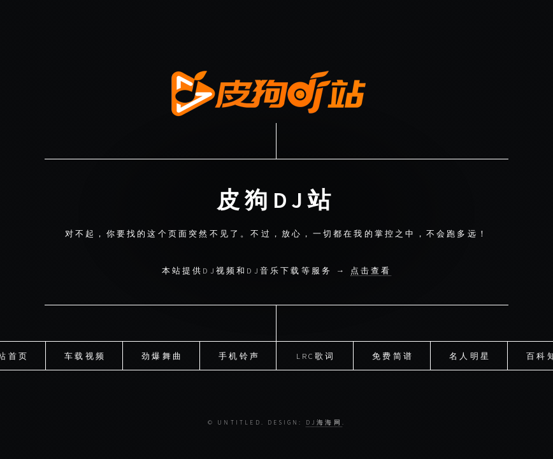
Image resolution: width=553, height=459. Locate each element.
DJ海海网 (324, 422)
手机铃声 (239, 354)
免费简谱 (392, 354)
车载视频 (85, 354)
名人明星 (470, 354)
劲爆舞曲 (162, 354)
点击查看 (371, 270)
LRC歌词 (316, 354)
